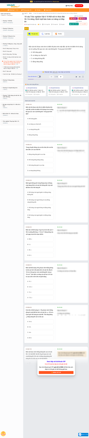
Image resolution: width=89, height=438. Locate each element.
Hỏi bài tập (3, 433)
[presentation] (65, 244)
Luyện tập (46, 34)
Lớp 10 (25, 13)
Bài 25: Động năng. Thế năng (10, 54)
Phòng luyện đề (27, 10)
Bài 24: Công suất (7, 51)
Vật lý (30, 13)
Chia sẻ (73, 18)
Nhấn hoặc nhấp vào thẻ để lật (56, 72)
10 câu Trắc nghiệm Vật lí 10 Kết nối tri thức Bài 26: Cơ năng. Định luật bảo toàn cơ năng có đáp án (55, 13)
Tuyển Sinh (48, 10)
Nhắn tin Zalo (83, 434)
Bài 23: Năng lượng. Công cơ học (11, 48)
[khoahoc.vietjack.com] (13, 5)
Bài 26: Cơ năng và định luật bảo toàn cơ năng (12, 57)
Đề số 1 (26, 28)
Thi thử (58, 34)
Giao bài (83, 18)
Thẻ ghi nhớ (33, 34)
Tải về (74, 24)
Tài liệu (38, 10)
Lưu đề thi (83, 24)
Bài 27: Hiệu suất (7, 71)
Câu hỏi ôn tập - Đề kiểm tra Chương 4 (12, 74)
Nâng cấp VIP (56, 372)
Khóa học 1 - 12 (13, 10)
